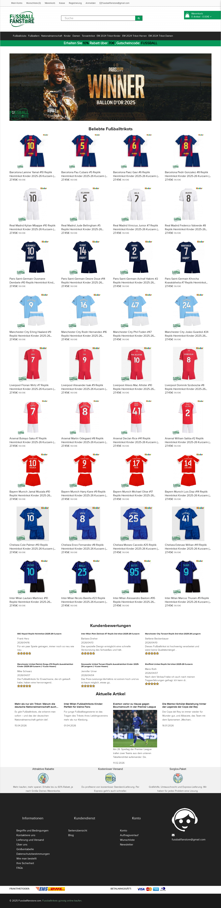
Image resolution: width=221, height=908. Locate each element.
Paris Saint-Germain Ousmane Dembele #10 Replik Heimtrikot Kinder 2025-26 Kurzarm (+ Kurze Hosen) (32, 282)
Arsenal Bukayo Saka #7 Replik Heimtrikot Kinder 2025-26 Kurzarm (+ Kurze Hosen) (32, 442)
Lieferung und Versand (30, 840)
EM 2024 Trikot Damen (160, 35)
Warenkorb (50, 3)
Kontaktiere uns (25, 835)
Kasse (62, 3)
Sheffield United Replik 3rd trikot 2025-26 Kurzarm (169, 664)
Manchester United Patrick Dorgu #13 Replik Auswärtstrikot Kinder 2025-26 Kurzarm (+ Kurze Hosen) (45, 665)
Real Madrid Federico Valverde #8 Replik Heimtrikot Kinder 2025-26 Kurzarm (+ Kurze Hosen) (185, 229)
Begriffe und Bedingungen (32, 830)
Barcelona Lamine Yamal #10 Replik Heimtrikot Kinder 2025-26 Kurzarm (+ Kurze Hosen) (32, 176)
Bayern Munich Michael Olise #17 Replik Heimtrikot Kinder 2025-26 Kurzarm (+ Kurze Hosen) (133, 495)
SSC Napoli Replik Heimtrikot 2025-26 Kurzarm (39, 634)
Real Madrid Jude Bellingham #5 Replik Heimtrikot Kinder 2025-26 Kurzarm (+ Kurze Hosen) (81, 229)
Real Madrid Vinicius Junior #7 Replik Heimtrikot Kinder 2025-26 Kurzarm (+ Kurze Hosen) (136, 229)
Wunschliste (127, 840)
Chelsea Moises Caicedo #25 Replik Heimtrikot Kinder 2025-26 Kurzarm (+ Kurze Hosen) (136, 548)
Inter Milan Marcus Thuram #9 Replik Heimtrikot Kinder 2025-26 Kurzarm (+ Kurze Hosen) (188, 601)
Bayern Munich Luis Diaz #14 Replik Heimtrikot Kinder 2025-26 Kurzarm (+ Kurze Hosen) (188, 495)
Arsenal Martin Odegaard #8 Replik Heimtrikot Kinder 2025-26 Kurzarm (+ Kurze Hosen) (84, 442)
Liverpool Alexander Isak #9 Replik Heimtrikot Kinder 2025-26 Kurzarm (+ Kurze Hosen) (84, 389)
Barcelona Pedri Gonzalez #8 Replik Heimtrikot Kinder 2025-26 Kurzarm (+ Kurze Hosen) (188, 176)
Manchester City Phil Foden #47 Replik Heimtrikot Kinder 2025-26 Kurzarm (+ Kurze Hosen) (133, 335)
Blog (71, 835)
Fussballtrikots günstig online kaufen (61, 900)
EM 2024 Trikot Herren (134, 35)
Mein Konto (16, 3)
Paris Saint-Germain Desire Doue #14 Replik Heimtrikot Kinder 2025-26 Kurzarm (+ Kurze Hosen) (83, 282)
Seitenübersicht (77, 830)
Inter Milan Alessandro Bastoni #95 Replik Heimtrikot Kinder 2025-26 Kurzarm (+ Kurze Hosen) (134, 601)
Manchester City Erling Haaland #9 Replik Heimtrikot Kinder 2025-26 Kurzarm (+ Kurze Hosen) (30, 335)
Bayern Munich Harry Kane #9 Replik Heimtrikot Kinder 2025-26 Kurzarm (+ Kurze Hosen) (84, 495)
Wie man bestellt (26, 858)
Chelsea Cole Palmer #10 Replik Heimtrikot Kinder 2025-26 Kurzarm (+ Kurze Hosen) (32, 548)
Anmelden (91, 3)
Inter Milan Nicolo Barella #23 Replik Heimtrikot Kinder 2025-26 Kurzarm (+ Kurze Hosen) (84, 601)
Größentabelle (25, 849)
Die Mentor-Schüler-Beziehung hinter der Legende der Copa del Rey (184, 705)
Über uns (21, 844)
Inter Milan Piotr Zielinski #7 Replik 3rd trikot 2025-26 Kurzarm (110, 634)
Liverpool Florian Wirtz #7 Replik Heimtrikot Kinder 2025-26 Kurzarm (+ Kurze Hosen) (32, 389)
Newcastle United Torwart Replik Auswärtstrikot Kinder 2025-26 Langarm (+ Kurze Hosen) (110, 665)
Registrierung (75, 3)
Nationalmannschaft (51, 35)
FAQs (19, 868)
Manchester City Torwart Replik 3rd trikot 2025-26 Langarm (173, 634)
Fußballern (34, 35)
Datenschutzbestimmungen (33, 854)
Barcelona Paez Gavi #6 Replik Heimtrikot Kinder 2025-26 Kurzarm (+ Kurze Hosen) (136, 176)
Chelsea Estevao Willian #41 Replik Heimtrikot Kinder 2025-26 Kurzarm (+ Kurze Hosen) (188, 548)
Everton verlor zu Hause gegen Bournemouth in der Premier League (134, 705)
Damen (76, 35)
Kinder (67, 35)
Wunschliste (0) (33, 3)
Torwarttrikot (88, 35)
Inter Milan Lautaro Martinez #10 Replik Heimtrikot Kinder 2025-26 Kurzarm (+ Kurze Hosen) (29, 601)
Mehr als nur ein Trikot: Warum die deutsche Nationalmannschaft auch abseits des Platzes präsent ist (35, 706)
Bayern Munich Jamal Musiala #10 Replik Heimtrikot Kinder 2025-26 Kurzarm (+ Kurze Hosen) (29, 495)
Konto (123, 830)
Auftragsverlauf (129, 835)
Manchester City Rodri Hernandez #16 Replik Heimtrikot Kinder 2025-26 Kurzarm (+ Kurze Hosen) (84, 335)
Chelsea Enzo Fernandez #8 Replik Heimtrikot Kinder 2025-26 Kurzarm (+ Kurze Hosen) (84, 548)
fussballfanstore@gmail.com (114, 3)
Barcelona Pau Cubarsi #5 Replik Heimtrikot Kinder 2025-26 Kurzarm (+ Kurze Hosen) (84, 176)
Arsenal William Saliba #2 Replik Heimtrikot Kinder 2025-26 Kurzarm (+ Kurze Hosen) (188, 442)
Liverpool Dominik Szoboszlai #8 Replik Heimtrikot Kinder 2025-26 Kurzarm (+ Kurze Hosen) (185, 389)
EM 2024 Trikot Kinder (109, 35)
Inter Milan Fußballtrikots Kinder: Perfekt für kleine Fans (83, 705)
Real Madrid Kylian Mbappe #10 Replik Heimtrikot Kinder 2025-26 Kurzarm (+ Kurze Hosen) (32, 229)
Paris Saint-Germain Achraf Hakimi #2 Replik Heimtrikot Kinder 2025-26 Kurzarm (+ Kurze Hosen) (135, 282)
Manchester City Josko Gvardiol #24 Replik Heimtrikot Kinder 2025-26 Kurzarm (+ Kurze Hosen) (186, 335)
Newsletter (126, 844)
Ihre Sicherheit (25, 863)
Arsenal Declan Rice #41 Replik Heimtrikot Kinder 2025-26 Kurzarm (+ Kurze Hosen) (136, 442)
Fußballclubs (19, 35)
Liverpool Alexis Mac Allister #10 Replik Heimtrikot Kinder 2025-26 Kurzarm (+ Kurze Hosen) (133, 389)
